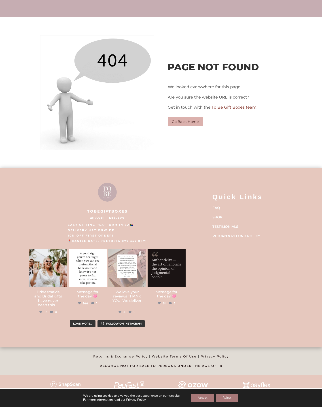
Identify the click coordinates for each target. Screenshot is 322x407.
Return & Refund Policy (236, 236)
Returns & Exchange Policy (120, 356)
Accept (203, 398)
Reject (226, 398)
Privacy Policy (215, 356)
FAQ (216, 208)
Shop (217, 217)
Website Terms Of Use (174, 356)
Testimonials (225, 226)
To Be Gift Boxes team (233, 107)
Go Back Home (185, 122)
